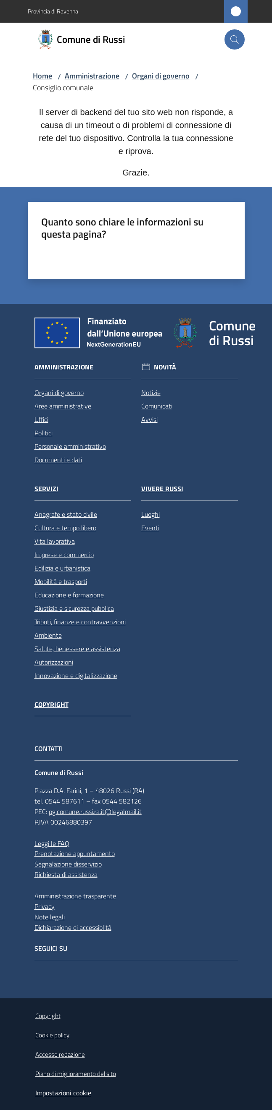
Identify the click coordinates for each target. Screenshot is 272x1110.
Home (42, 75)
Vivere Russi (162, 489)
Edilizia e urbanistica (62, 568)
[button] (234, 39)
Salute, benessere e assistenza (77, 649)
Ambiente (48, 635)
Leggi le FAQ (51, 843)
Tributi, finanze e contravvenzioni (80, 622)
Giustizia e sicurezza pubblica (74, 608)
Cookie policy (52, 1035)
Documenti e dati (58, 460)
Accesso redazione (60, 1054)
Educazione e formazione (69, 595)
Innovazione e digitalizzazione (75, 675)
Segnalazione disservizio (68, 864)
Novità (165, 367)
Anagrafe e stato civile (65, 514)
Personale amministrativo (70, 446)
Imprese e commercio (64, 555)
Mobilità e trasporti (60, 581)
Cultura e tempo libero (65, 528)
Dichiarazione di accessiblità (72, 927)
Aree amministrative (62, 406)
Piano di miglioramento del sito (75, 1074)
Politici (43, 433)
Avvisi (149, 419)
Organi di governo (161, 75)
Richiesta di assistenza (66, 874)
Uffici (41, 419)
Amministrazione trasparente (75, 896)
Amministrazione (92, 75)
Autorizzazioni (53, 662)
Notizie (151, 392)
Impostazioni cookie (63, 1093)
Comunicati (156, 406)
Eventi (150, 528)
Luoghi (150, 514)
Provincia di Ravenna (53, 11)
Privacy (44, 906)
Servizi (46, 489)
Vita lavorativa (54, 541)
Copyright (51, 704)
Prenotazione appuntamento (74, 853)
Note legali (49, 917)
